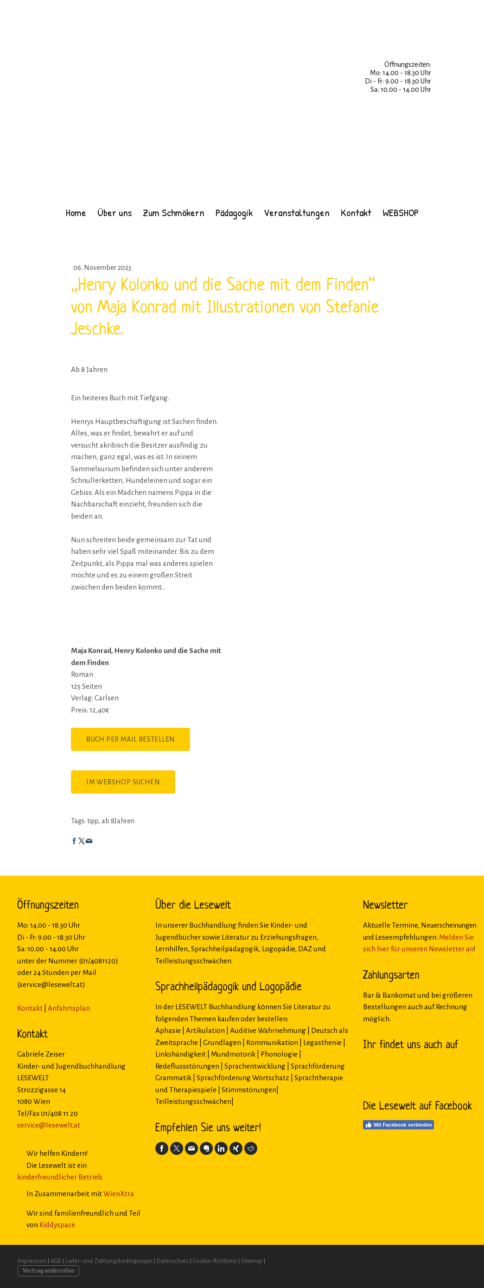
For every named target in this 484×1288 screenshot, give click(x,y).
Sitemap (251, 1261)
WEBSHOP (400, 212)
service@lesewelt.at (48, 1125)
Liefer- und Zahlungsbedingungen (109, 1261)
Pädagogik (234, 212)
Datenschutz (173, 1261)
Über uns (114, 212)
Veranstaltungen (297, 212)
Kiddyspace (57, 1225)
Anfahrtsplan (69, 1008)
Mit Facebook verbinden (398, 1124)
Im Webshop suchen (123, 782)
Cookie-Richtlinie (215, 1261)
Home (76, 212)
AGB (56, 1261)
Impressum (32, 1261)
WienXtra (118, 1194)
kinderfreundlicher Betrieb (59, 1177)
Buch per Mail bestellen (130, 739)
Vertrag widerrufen (48, 1271)
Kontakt (356, 212)
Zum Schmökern (173, 212)
